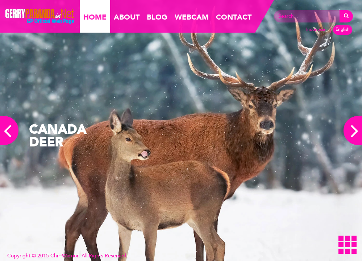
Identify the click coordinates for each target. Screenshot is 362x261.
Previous (9, 130)
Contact (233, 17)
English (343, 30)
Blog (157, 17)
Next (353, 130)
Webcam (192, 17)
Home (95, 17)
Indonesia (315, 30)
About (127, 17)
